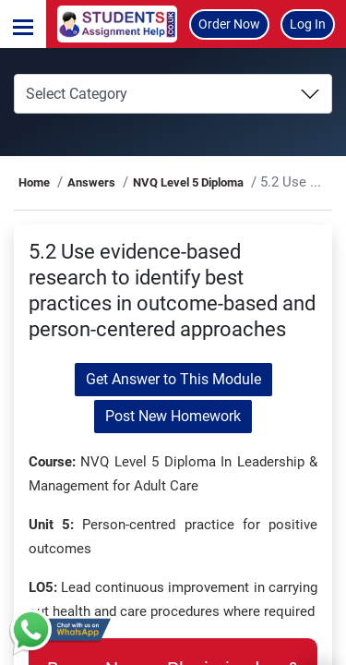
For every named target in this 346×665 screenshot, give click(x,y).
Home (34, 182)
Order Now (229, 24)
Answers (91, 182)
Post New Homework (173, 416)
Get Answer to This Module (173, 379)
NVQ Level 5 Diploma (188, 182)
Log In (308, 24)
